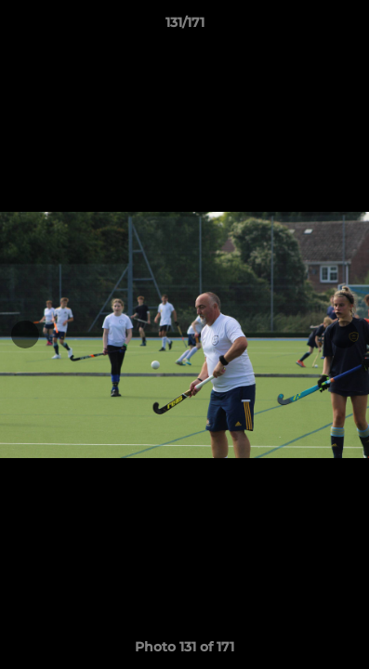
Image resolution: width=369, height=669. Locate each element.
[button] (347, 27)
